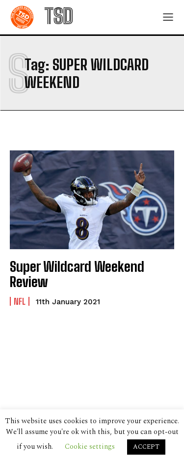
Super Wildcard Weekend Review (77, 274)
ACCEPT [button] (146, 447)
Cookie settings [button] (90, 446)
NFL (20, 301)
